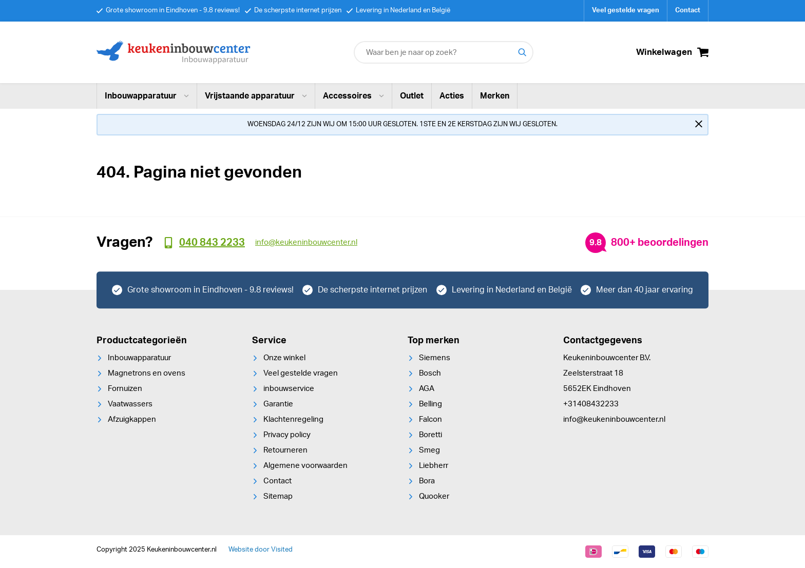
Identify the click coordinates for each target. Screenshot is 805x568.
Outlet (412, 96)
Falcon (430, 419)
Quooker (434, 496)
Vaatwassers (130, 404)
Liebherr (433, 465)
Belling (430, 404)
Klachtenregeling (293, 419)
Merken (494, 96)
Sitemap (278, 496)
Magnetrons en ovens (146, 373)
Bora (427, 481)
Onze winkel (284, 358)
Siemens (434, 358)
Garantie (278, 404)
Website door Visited (260, 549)
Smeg (429, 450)
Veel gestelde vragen (625, 10)
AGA (426, 389)
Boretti (430, 435)
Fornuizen (125, 389)
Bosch (430, 373)
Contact (687, 10)
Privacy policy (287, 435)
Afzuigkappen (132, 419)
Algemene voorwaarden (305, 465)
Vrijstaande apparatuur (256, 96)
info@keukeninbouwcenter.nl (614, 419)
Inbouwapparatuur (147, 96)
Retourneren (285, 450)
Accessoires (353, 96)
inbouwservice (288, 389)
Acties (451, 96)
